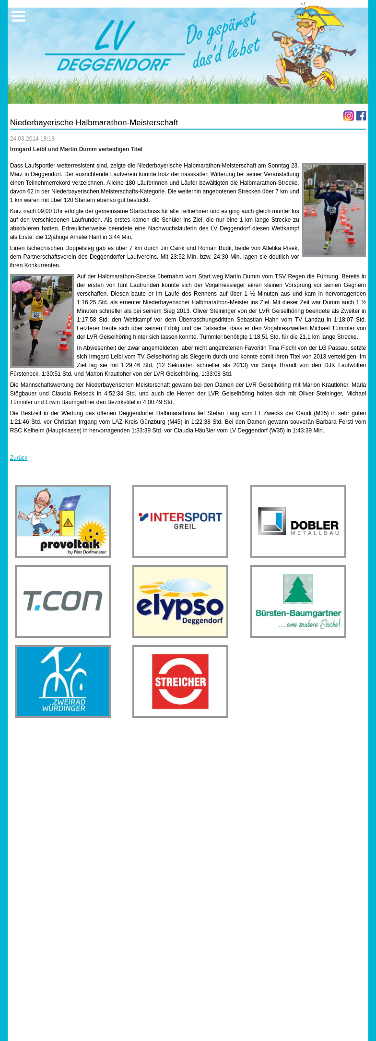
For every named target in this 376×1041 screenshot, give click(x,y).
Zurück (19, 458)
